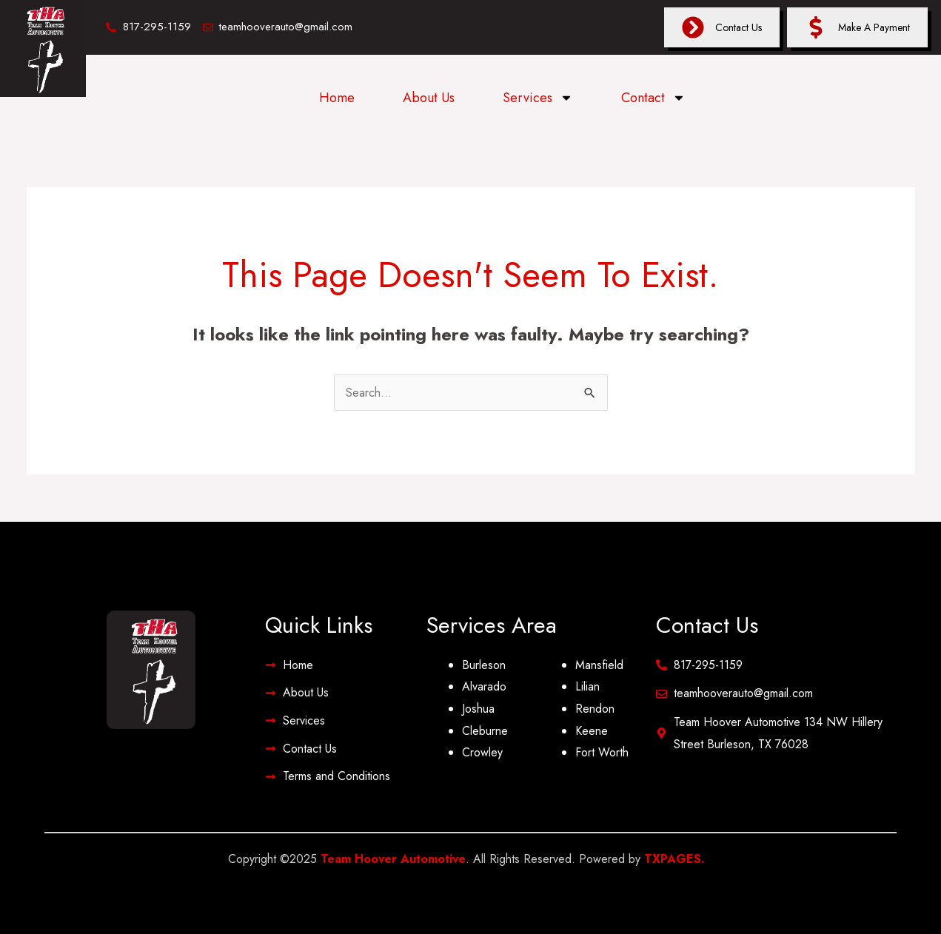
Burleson (484, 664)
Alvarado (484, 686)
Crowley (482, 752)
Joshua (478, 708)
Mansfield (599, 664)
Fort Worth (602, 752)
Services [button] (538, 98)
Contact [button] (653, 98)
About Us (429, 97)
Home (337, 97)
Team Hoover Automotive (393, 858)
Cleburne (485, 730)
